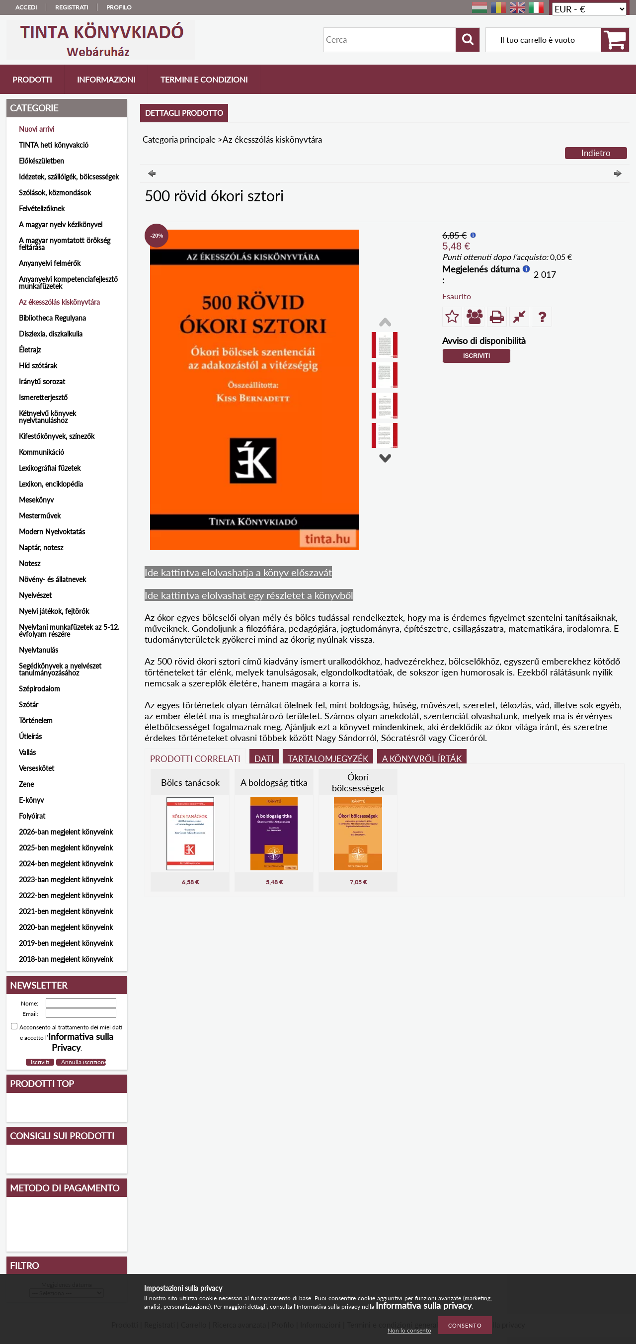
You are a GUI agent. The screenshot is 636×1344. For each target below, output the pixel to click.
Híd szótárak (38, 365)
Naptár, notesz (41, 547)
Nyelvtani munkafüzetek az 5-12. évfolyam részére (69, 630)
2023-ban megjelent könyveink (66, 879)
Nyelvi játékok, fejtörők (54, 611)
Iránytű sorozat (42, 381)
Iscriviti (476, 355)
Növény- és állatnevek (52, 579)
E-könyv (31, 800)
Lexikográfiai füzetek (49, 468)
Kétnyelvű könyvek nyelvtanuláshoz (47, 416)
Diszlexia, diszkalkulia (50, 334)
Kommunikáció (41, 452)
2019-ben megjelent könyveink (66, 943)
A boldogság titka (274, 782)
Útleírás (30, 736)
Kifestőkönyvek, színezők (56, 436)
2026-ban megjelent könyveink (66, 832)
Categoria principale (179, 139)
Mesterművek (40, 515)
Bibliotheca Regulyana (52, 318)
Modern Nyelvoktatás (52, 531)
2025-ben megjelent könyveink (66, 847)
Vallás (27, 752)
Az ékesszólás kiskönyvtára (59, 302)
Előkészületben (41, 161)
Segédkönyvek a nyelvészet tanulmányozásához (60, 669)
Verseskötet (36, 768)
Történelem (36, 720)
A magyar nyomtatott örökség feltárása (64, 244)
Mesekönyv (36, 500)
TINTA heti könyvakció (53, 145)
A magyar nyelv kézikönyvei (60, 224)
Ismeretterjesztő (43, 397)
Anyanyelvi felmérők (49, 263)
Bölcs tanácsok (190, 782)
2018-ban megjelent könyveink (66, 959)
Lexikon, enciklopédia (51, 484)
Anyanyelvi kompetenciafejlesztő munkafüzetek (68, 282)
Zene (26, 784)
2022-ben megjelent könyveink (66, 895)
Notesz (29, 563)
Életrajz (30, 349)
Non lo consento (409, 1330)
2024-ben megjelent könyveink (66, 863)
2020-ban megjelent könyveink (66, 927)
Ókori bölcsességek (358, 782)
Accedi (26, 7)
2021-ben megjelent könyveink (66, 911)
